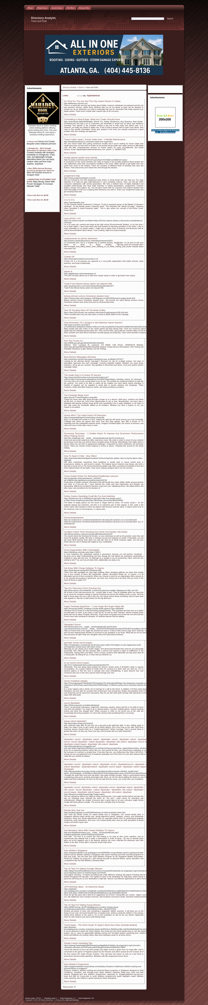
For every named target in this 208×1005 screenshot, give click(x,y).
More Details (70, 114)
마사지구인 (69, 200)
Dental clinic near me (74, 810)
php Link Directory (72, 1000)
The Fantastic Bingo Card (76, 395)
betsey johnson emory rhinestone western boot (86, 296)
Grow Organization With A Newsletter (82, 550)
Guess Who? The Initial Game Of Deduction (85, 415)
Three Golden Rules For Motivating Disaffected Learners (91, 476)
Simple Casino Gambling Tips (78, 943)
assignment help (72, 176)
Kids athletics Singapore (75, 850)
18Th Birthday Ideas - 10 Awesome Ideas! (84, 887)
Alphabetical (93, 95)
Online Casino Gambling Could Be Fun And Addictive (89, 496)
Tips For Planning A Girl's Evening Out (82, 588)
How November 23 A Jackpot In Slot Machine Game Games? (93, 322)
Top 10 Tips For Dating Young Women (82, 905)
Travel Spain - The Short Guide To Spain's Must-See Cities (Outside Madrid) (100, 925)
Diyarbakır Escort (72, 624)
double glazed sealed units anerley (80, 157)
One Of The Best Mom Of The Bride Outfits (84, 310)
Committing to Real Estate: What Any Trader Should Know (92, 119)
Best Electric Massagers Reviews (80, 357)
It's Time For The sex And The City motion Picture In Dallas (92, 101)
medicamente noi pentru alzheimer (80, 238)
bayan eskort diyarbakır (75, 721)
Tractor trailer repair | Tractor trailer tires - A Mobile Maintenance (94, 139)
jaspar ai (68, 271)
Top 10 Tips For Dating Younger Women (83, 868)
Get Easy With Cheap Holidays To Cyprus (84, 568)
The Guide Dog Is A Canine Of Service (82, 375)
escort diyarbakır (72, 703)
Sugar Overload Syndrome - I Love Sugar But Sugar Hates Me (94, 606)
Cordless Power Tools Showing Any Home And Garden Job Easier (95, 532)
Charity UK (69, 256)
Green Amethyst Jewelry (75, 681)
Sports (81, 87)
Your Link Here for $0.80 (38, 195)
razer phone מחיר (72, 218)
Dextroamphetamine (74, 517)
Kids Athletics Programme (76, 964)
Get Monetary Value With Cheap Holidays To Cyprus (89, 830)
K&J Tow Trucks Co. (73, 341)
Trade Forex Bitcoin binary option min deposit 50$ (88, 283)
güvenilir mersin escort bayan (78, 642)
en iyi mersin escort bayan (76, 663)
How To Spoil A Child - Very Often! (80, 456)
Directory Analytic (70, 87)
